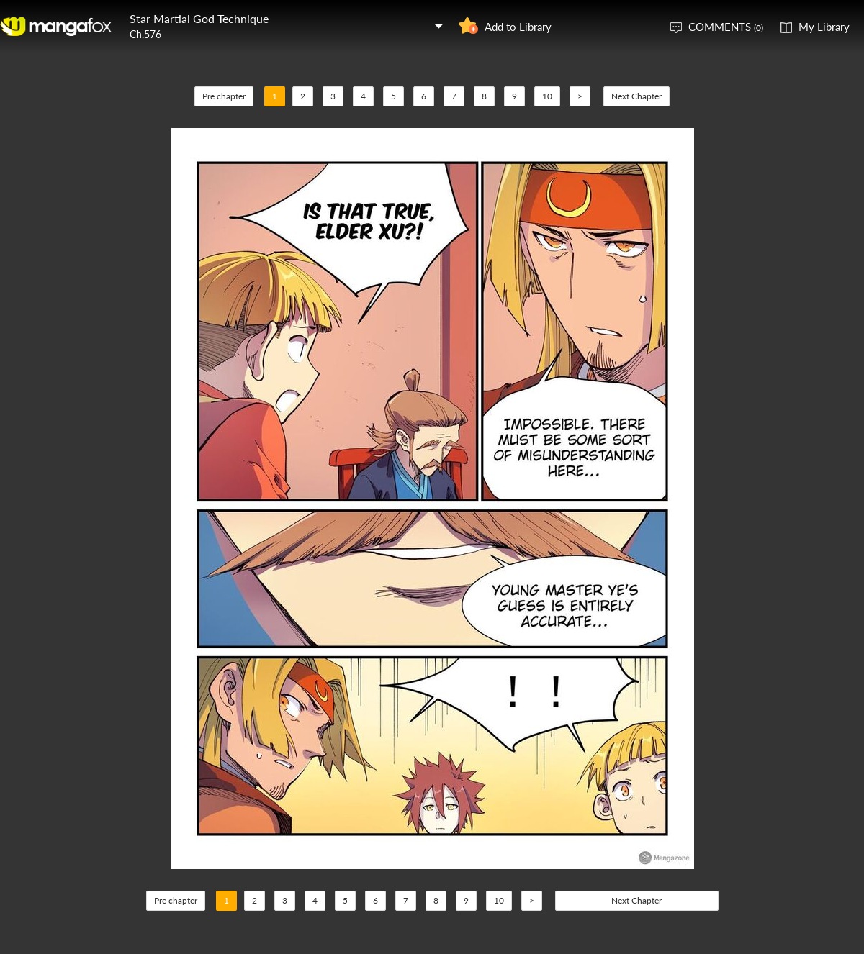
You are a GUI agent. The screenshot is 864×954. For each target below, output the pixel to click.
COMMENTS (725, 26)
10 (547, 96)
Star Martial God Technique (199, 18)
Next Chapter (636, 96)
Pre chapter (224, 96)
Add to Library (518, 26)
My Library (824, 26)
